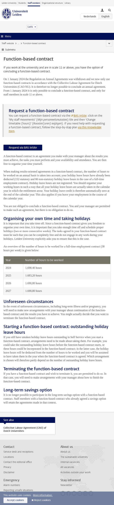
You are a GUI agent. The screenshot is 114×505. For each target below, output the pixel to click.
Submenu (10, 49)
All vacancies (67, 467)
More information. (43, 495)
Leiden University (9, 3)
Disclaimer (8, 472)
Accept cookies (15, 500)
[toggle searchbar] (109, 10)
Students (22, 3)
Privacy (7, 467)
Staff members (34, 3)
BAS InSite (80, 115)
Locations (8, 457)
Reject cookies (42, 500)
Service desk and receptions (18, 451)
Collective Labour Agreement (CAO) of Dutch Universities (24, 429)
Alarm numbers (11, 485)
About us (65, 451)
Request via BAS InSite (23, 147)
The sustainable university (74, 457)
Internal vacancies (70, 462)
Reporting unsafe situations (18, 490)
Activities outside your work (75, 472)
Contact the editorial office (17, 462)
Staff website (8, 43)
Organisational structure (52, 3)
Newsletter (66, 485)
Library (67, 3)
